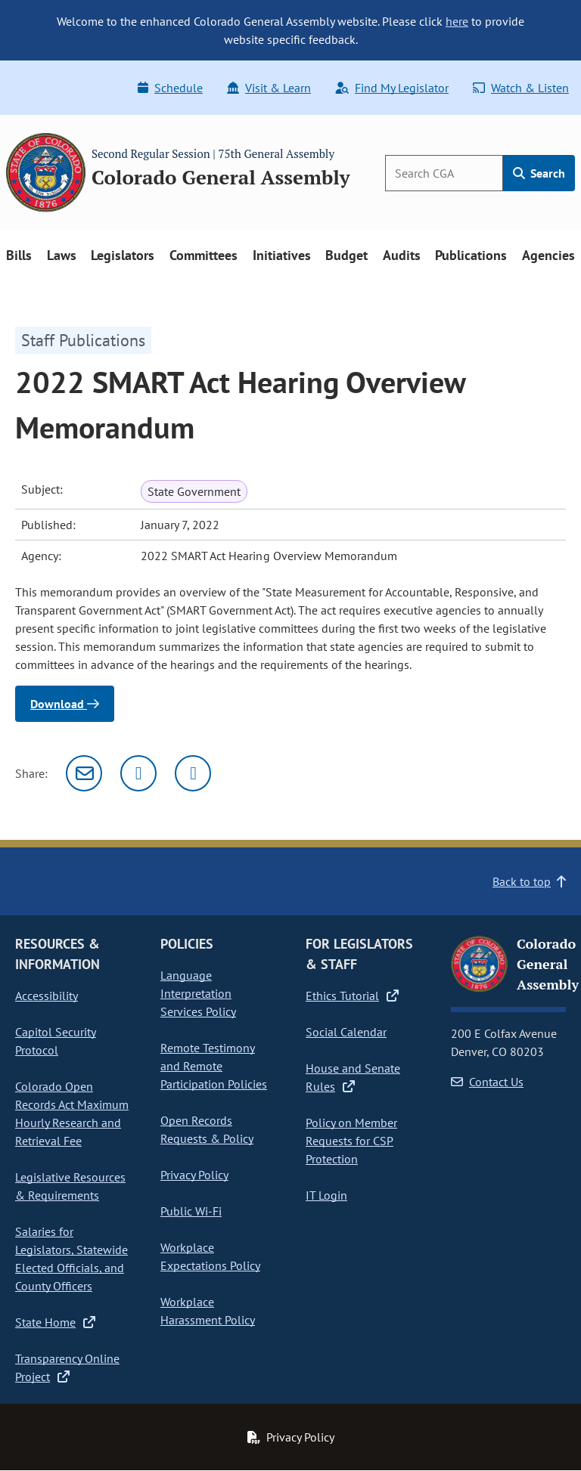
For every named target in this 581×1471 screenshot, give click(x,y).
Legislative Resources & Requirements (70, 1186)
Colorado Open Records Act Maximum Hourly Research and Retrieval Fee (72, 1113)
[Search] (444, 173)
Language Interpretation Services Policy (198, 993)
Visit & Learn (269, 87)
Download (64, 703)
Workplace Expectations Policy (210, 1256)
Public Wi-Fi (191, 1211)
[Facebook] (193, 773)
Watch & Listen (521, 87)
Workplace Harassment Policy (207, 1310)
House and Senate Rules (353, 1077)
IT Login (326, 1195)
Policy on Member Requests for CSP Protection (351, 1140)
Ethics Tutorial (352, 995)
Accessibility (46, 995)
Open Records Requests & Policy (206, 1129)
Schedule (170, 87)
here (457, 21)
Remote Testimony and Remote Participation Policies (213, 1066)
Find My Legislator (392, 87)
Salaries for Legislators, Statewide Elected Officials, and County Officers (71, 1258)
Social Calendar (346, 1031)
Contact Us (487, 1082)
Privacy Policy (194, 1174)
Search (539, 173)
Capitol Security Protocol (55, 1041)
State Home (55, 1322)
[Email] (84, 773)
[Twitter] (138, 773)
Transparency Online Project (67, 1367)
